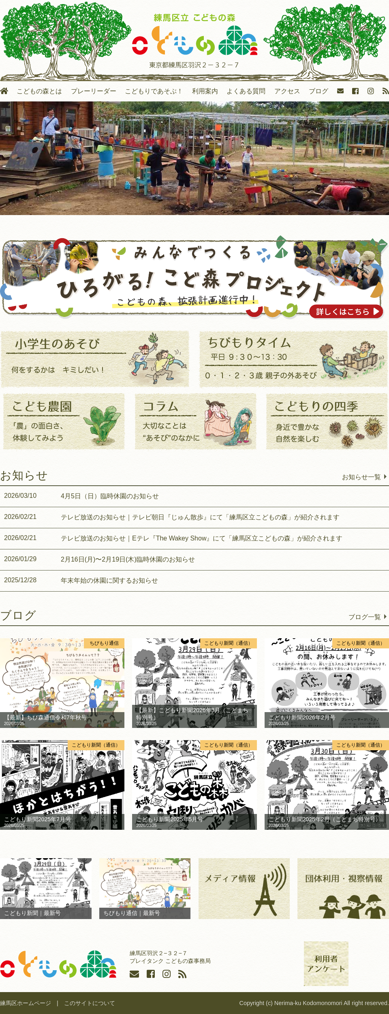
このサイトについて (89, 1003)
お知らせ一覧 (361, 476)
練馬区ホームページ (25, 1003)
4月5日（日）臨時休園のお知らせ (81, 495)
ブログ (318, 91)
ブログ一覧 (364, 616)
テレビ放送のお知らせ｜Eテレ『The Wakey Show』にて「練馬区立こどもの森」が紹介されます (173, 538)
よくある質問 (246, 91)
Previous (10, 156)
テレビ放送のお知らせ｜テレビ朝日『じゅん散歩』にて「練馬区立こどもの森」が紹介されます (172, 517)
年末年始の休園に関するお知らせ (81, 580)
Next (379, 156)
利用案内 (205, 91)
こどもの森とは (39, 91)
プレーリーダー (93, 91)
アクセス (287, 91)
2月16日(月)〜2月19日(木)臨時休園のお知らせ (99, 559)
